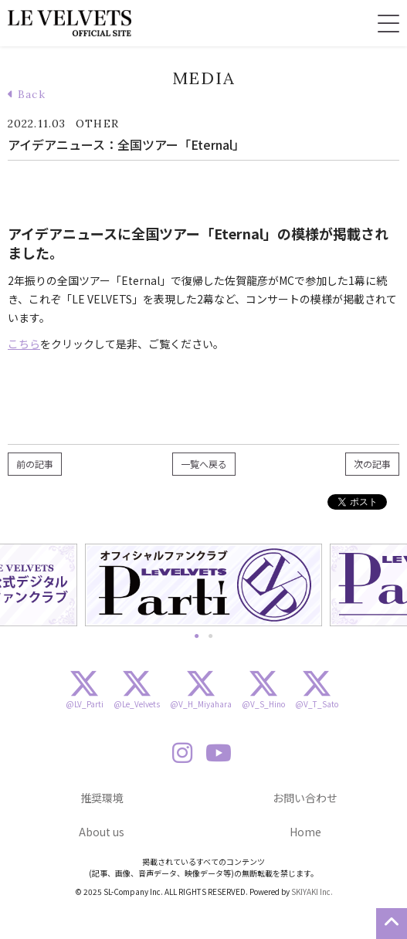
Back (27, 94)
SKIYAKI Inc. (312, 891)
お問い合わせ (305, 797)
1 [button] (197, 634)
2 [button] (210, 634)
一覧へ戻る (204, 463)
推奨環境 (102, 797)
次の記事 (372, 463)
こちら (24, 343)
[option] (203, 585)
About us (101, 831)
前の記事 (34, 463)
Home (305, 831)
